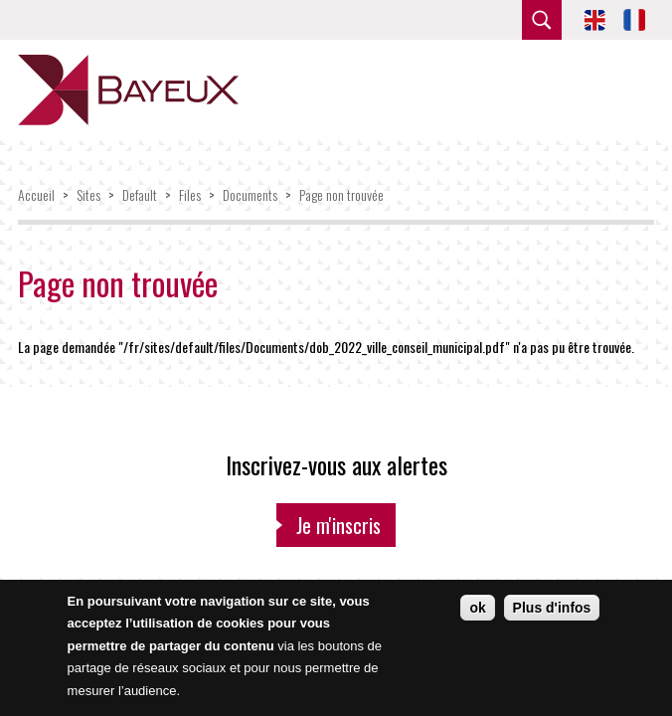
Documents (250, 194)
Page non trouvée (341, 194)
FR (634, 20)
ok (477, 608)
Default (139, 194)
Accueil (36, 194)
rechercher (542, 20)
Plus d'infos (552, 608)
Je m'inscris (338, 525)
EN (594, 20)
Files (190, 194)
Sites (88, 194)
